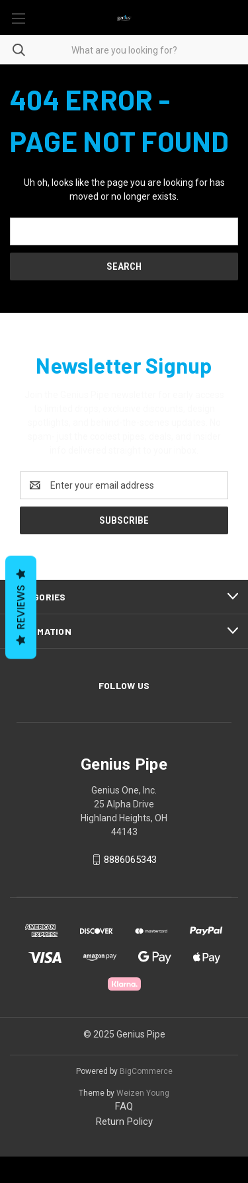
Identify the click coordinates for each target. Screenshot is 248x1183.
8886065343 (130, 860)
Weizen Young (142, 1093)
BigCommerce (146, 1071)
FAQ (124, 1106)
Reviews (20, 607)
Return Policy (124, 1121)
